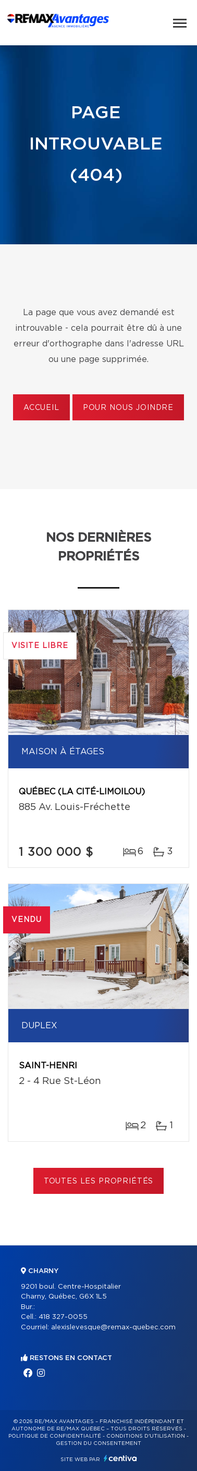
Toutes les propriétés (99, 1181)
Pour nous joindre (128, 408)
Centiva (120, 1458)
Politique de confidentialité (54, 1436)
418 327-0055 (63, 1317)
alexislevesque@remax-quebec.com (113, 1327)
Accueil (41, 408)
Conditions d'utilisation (145, 1436)
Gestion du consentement (98, 1443)
